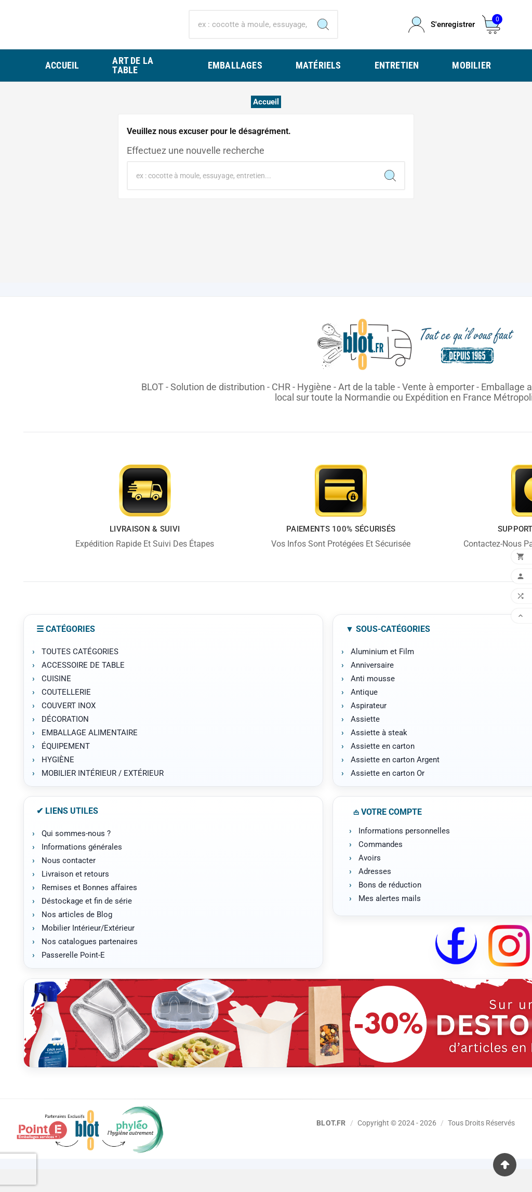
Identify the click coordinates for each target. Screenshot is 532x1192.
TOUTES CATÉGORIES (80, 674)
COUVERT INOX (69, 728)
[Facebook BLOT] (456, 968)
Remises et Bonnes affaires (89, 910)
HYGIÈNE (58, 782)
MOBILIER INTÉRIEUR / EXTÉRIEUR (103, 796)
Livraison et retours (75, 897)
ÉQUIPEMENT (66, 769)
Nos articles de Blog (77, 937)
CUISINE (56, 701)
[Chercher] (249, 36)
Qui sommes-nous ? (76, 856)
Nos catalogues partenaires (90, 964)
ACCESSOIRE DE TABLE (83, 688)
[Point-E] (89, 1151)
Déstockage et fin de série (87, 924)
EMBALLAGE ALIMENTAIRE (90, 755)
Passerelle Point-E (73, 978)
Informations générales (82, 870)
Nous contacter (69, 883)
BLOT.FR (330, 1145)
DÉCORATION (65, 742)
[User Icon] (439, 36)
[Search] (323, 36)
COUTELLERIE (66, 715)
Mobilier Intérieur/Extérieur (88, 951)
